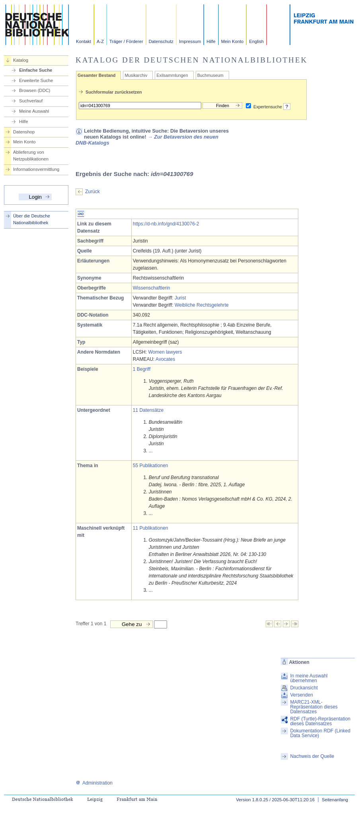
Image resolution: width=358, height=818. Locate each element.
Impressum (190, 41)
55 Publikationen (150, 465)
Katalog (20, 60)
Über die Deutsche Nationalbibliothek (31, 219)
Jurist (180, 298)
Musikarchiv (136, 75)
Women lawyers (165, 352)
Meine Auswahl (34, 111)
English (256, 41)
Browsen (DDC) (34, 90)
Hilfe (210, 41)
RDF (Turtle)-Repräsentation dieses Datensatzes (320, 721)
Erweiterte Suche (36, 80)
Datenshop (24, 131)
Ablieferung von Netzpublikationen (31, 155)
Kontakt (83, 41)
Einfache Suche (35, 70)
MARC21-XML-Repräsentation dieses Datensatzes (313, 706)
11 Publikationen (150, 528)
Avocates (165, 359)
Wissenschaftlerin (151, 288)
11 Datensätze (148, 410)
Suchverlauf (31, 100)
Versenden (301, 695)
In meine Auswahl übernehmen (308, 678)
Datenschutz (161, 41)
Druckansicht (303, 688)
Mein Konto (232, 41)
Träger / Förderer (126, 41)
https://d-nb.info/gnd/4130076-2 (166, 224)
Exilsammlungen (172, 75)
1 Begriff (141, 369)
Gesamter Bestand (96, 75)
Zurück (92, 191)
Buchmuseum (210, 75)
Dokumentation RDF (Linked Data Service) (320, 733)
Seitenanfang (335, 799)
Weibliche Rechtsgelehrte (202, 305)
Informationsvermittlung (36, 169)
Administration (94, 783)
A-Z (100, 41)
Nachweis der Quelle (312, 756)
